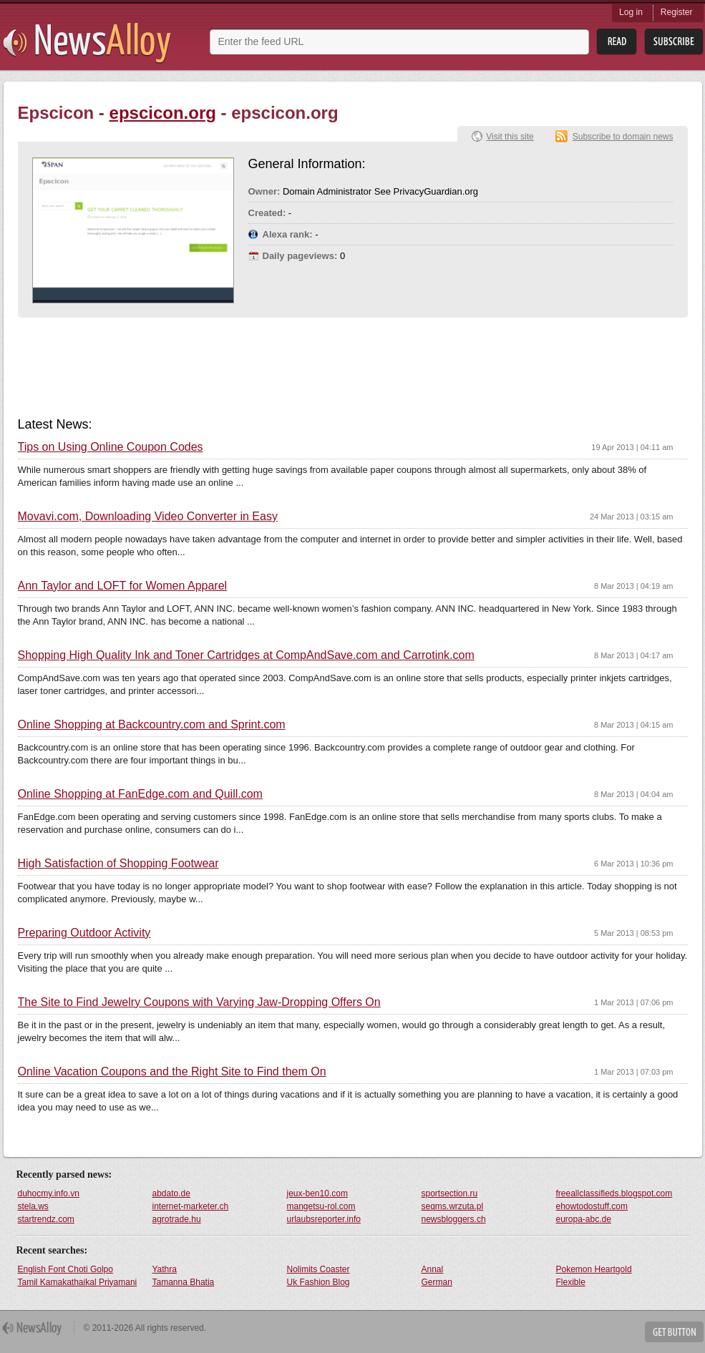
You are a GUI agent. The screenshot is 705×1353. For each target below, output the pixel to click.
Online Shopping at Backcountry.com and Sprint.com (152, 725)
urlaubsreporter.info (324, 1219)
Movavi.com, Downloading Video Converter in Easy (148, 516)
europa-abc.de (583, 1219)
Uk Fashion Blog (318, 1282)
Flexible (570, 1282)
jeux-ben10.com (317, 1193)
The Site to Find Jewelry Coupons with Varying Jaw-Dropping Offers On (199, 1002)
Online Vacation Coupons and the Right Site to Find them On (172, 1072)
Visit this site (509, 137)
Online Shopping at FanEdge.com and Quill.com (140, 794)
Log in (631, 12)
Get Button (674, 1332)
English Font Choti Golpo (65, 1269)
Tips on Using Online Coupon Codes (110, 447)
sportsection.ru (450, 1193)
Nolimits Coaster (318, 1269)
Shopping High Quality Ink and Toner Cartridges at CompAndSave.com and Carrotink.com (246, 655)
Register (677, 12)
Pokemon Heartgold (594, 1269)
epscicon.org (163, 112)
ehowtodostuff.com (592, 1206)
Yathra (164, 1269)
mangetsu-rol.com (321, 1206)
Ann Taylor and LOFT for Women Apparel (123, 586)
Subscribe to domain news (623, 137)
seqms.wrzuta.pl (453, 1206)
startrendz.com (46, 1219)
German (437, 1282)
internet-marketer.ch (190, 1206)
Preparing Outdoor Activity (84, 933)
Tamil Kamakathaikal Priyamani (77, 1282)
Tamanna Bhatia (183, 1282)
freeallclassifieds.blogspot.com (614, 1193)
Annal (433, 1269)
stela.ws (33, 1206)
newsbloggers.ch (454, 1219)
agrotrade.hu (176, 1219)
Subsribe (674, 42)
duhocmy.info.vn (49, 1193)
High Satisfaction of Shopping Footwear (118, 863)
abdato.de (171, 1193)
